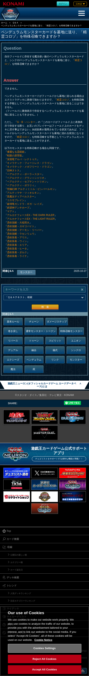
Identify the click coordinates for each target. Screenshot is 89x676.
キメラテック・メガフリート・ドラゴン (29, 166)
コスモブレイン (15, 200)
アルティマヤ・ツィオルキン (23, 192)
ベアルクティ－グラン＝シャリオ (25, 177)
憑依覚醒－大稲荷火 (18, 222)
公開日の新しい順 (18, 555)
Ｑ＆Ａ (15, 23)
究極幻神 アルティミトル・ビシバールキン (31, 189)
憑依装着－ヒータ (17, 248)
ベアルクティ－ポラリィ (20, 185)
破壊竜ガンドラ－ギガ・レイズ (24, 204)
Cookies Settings (44, 648)
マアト (10, 211)
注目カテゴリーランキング (22, 601)
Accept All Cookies (44, 669)
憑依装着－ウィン (17, 241)
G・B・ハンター (26, 122)
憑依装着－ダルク (17, 252)
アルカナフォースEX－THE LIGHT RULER (31, 218)
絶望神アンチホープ (18, 207)
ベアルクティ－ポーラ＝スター (24, 174)
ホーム (4, 23)
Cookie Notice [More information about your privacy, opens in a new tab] (43, 639)
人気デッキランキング (20, 593)
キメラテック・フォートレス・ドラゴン (29, 163)
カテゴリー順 (16, 562)
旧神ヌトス (13, 170)
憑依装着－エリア (17, 244)
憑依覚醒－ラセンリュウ (20, 233)
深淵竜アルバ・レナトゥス (22, 159)
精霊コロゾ (63, 99)
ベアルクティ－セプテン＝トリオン (27, 181)
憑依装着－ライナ (17, 256)
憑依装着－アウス (17, 237)
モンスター (26, 272)
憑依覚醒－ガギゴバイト (20, 226)
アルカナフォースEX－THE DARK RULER (30, 215)
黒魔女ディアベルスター (20, 196)
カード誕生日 (16, 570)
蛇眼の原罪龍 (14, 155)
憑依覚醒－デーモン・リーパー (24, 230)
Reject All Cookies (44, 658)
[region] (44, 641)
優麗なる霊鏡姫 (15, 151)
